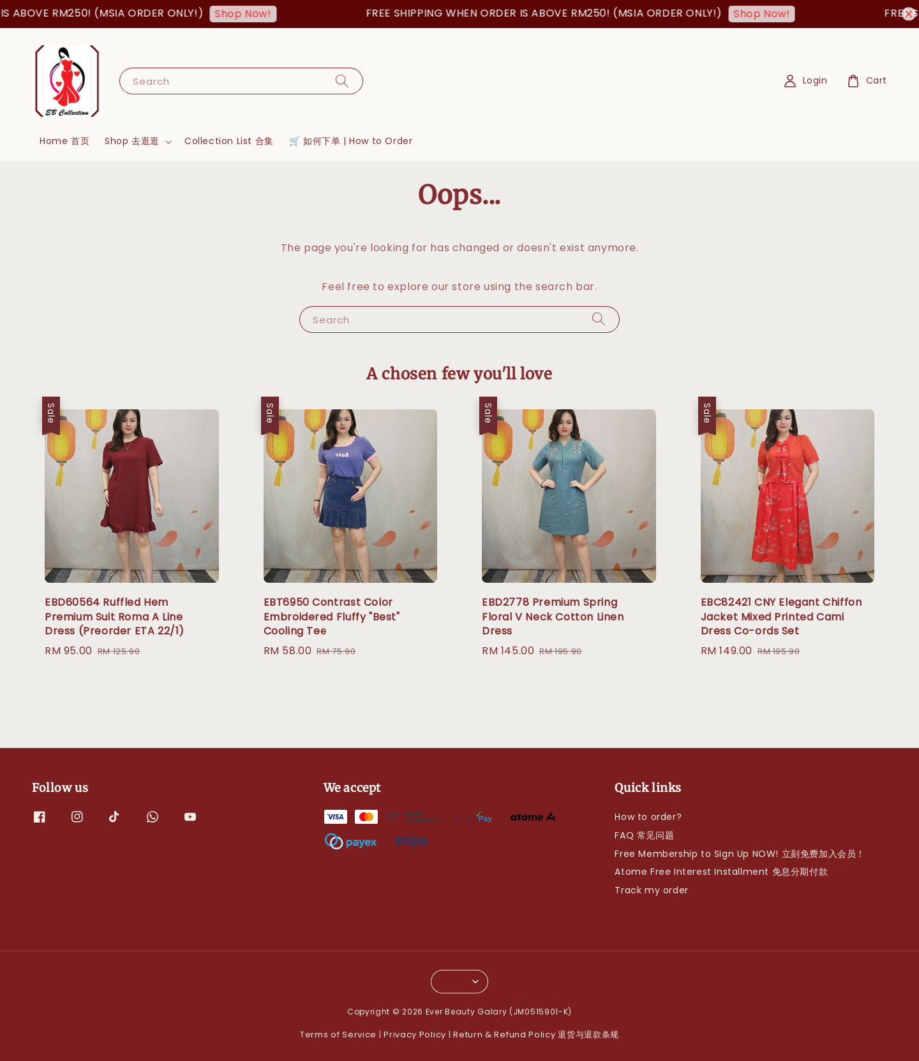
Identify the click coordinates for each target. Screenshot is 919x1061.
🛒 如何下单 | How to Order (351, 141)
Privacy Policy (415, 1034)
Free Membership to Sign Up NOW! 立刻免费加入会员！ (740, 853)
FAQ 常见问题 (644, 835)
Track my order (651, 890)
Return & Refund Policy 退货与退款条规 (536, 1034)
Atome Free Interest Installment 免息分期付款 (721, 871)
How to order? (648, 817)
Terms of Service (338, 1034)
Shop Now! (249, 13)
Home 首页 (64, 141)
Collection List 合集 (229, 141)
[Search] (342, 80)
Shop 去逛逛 (132, 141)
